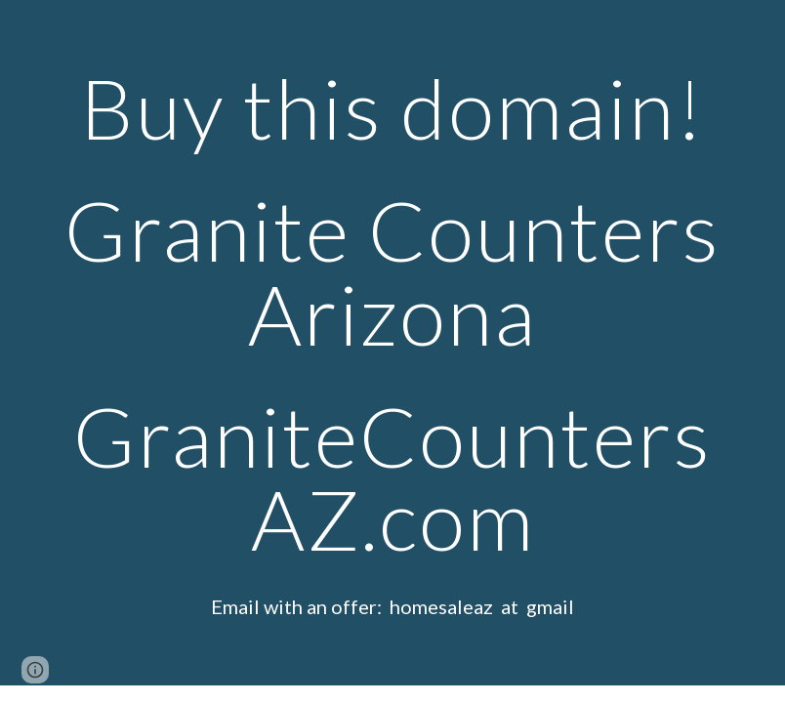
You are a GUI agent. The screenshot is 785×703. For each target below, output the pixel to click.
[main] (392, 343)
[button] (35, 669)
